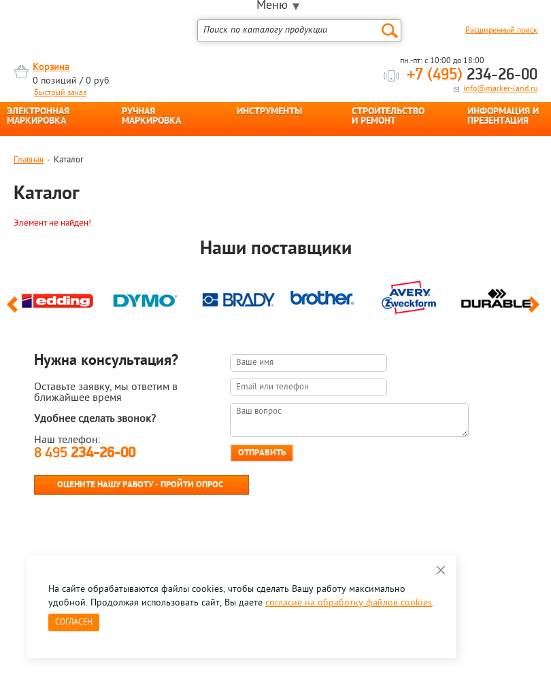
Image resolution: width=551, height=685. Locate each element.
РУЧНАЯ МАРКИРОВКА (151, 116)
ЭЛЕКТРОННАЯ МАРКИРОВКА (38, 116)
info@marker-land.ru (500, 89)
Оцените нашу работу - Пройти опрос (140, 485)
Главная (29, 160)
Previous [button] (14, 310)
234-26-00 (472, 75)
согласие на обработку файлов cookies (348, 603)
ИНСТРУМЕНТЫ (269, 112)
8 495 (84, 453)
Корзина (51, 67)
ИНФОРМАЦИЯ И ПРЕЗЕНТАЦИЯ (503, 116)
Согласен (74, 622)
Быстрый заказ (60, 93)
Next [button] (536, 310)
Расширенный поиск (501, 30)
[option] (57, 299)
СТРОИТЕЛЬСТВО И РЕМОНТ (388, 116)
